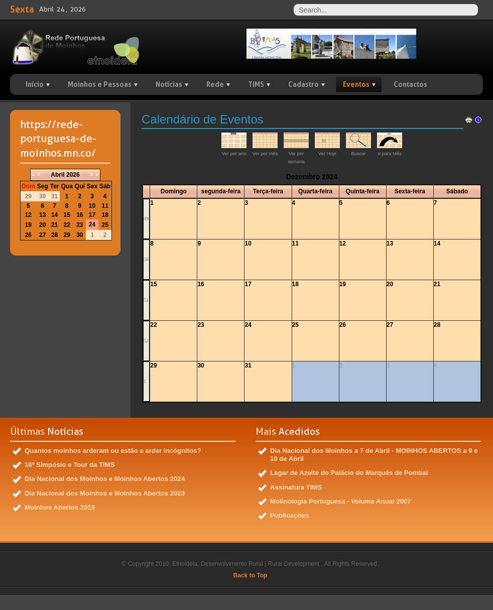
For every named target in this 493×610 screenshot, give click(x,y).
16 (200, 284)
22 (153, 324)
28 (437, 324)
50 (146, 259)
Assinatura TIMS (296, 487)
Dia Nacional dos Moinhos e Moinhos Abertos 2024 (105, 478)
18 (295, 284)
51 (146, 300)
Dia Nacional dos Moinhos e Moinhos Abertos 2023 (105, 493)
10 (247, 243)
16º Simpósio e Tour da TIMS (70, 464)
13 (390, 243)
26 (342, 324)
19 (342, 284)
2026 (73, 174)
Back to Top (250, 575)
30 (200, 365)
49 (146, 218)
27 (390, 324)
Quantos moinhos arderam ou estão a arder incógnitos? (113, 450)
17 (247, 284)
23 (200, 324)
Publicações (289, 515)
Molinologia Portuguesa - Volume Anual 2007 (340, 501)
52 (146, 340)
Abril (57, 174)
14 (437, 243)
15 (153, 284)
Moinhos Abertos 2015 (60, 507)
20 (390, 284)
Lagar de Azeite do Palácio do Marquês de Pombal (349, 472)
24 (247, 324)
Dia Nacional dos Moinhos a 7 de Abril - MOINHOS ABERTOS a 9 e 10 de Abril (374, 454)
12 (342, 243)
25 (295, 324)
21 (437, 284)
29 (153, 365)
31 (247, 365)
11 (295, 243)
